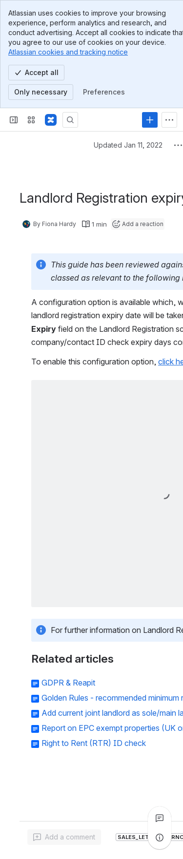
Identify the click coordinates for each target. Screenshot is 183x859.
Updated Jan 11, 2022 (128, 145)
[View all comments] (159, 818)
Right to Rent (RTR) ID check (93, 743)
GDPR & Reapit (68, 682)
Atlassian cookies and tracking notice (68, 52)
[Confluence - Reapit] (51, 120)
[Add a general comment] (64, 837)
